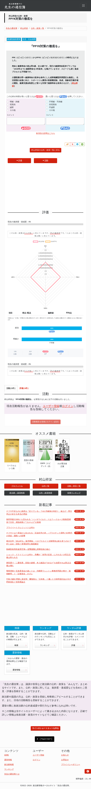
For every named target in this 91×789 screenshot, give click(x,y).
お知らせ (65, 755)
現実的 (13, 105)
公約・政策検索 (45, 493)
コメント (10, 115)
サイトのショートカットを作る (45, 728)
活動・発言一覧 (74, 486)
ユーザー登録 (51, 406)
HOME (6, 755)
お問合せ (65, 760)
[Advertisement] (45, 187)
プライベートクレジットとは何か (20, 528)
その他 (13, 110)
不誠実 (52, 107)
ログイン (67, 406)
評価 (19, 160)
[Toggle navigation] (83, 5)
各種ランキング (74, 493)
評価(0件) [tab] (24, 388)
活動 (45, 160)
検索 (20, 645)
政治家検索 (9, 765)
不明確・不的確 (55, 102)
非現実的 (53, 105)
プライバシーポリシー (70, 765)
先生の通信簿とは (11, 774)
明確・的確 (14, 102)
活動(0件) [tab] (11, 388)
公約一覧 (45, 486)
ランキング (47, 645)
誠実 (12, 107)
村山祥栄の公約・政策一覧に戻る (45, 150)
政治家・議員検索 (17, 493)
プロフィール (17, 486)
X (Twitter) (44, 739)
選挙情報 (20, 670)
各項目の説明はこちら (45, 133)
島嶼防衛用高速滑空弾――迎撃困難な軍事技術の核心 (28, 549)
